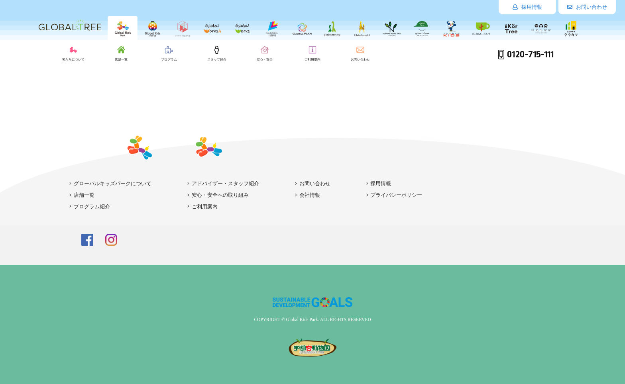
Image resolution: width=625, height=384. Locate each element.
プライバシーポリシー (394, 195)
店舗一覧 (81, 195)
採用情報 (527, 7)
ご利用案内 (202, 207)
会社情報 (307, 195)
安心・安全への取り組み (218, 195)
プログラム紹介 (89, 207)
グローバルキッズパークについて (110, 183)
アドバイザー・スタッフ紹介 (223, 183)
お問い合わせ (587, 7)
